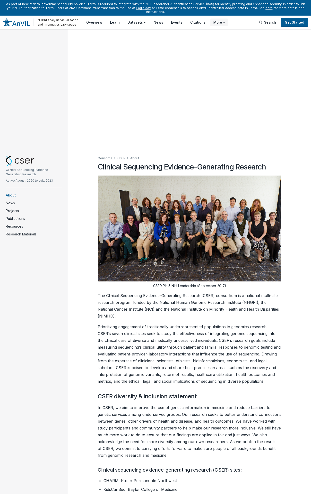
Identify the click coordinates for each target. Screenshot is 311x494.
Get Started (294, 22)
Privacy (204, 487)
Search (267, 22)
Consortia (105, 37)
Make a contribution (121, 470)
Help (189, 487)
